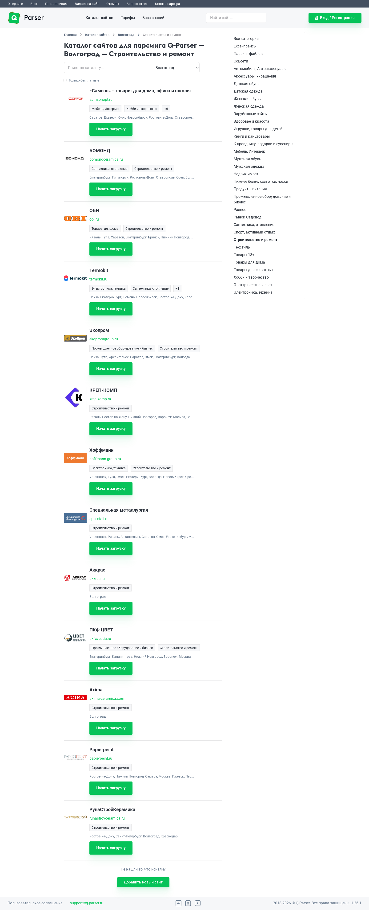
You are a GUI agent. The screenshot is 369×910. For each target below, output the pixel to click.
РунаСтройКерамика (112, 809)
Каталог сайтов (99, 18)
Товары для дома (249, 262)
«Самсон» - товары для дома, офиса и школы (140, 90)
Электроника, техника (253, 292)
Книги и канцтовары (252, 136)
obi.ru (94, 219)
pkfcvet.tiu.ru (100, 638)
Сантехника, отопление (254, 224)
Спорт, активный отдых (254, 232)
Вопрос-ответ (137, 4)
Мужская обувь (247, 159)
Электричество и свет (253, 285)
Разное (240, 209)
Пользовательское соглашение (35, 903)
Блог (34, 4)
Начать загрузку (111, 129)
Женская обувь (247, 99)
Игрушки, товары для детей (258, 129)
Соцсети (241, 61)
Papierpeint (101, 749)
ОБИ (94, 210)
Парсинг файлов (248, 53)
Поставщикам (56, 4)
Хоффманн (101, 450)
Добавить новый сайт (143, 882)
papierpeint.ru (100, 758)
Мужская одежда (249, 166)
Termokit (98, 270)
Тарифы (128, 18)
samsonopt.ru (100, 99)
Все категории (246, 38)
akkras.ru (97, 578)
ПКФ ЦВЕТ (101, 630)
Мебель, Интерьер (249, 151)
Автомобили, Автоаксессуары (260, 68)
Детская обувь (247, 84)
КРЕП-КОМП (103, 390)
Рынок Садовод (247, 217)
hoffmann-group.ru (105, 459)
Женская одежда (249, 106)
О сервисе (15, 4)
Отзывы (112, 4)
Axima (96, 689)
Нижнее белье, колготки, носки (261, 181)
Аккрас (97, 570)
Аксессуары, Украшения (255, 76)
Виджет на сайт (87, 4)
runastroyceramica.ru (107, 818)
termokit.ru (98, 279)
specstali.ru (98, 519)
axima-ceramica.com (106, 698)
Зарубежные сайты (251, 114)
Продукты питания (250, 189)
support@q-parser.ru (86, 903)
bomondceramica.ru (106, 159)
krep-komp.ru (100, 399)
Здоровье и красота (251, 121)
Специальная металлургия (118, 510)
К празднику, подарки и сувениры (263, 144)
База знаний (153, 18)
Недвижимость (247, 174)
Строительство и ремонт (255, 239)
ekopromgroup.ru (103, 339)
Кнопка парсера (167, 4)
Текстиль (242, 247)
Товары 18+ (244, 255)
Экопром (99, 330)
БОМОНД (99, 150)
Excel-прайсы (245, 46)
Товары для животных (253, 270)
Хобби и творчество (251, 277)
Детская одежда (248, 91)
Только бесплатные (81, 80)
